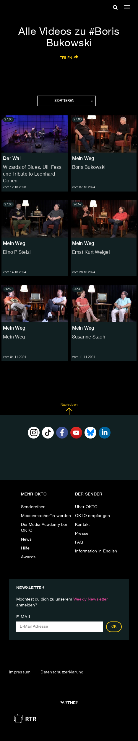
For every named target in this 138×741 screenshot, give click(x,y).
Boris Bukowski (89, 167)
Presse (82, 533)
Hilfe (25, 548)
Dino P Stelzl (17, 252)
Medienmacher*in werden (46, 516)
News (26, 539)
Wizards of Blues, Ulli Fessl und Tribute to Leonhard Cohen (33, 174)
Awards (28, 557)
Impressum (19, 672)
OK (114, 627)
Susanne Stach (88, 337)
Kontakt (82, 525)
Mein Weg (83, 158)
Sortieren (73, 101)
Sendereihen (33, 507)
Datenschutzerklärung (61, 672)
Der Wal (12, 158)
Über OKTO (86, 507)
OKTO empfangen (92, 516)
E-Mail (23, 617)
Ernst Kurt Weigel (91, 252)
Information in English (96, 551)
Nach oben (69, 409)
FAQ (79, 542)
